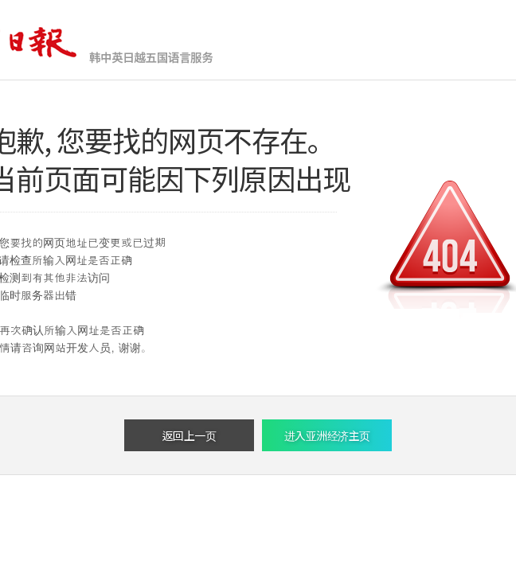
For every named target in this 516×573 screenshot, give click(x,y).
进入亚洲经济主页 (327, 435)
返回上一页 (189, 435)
